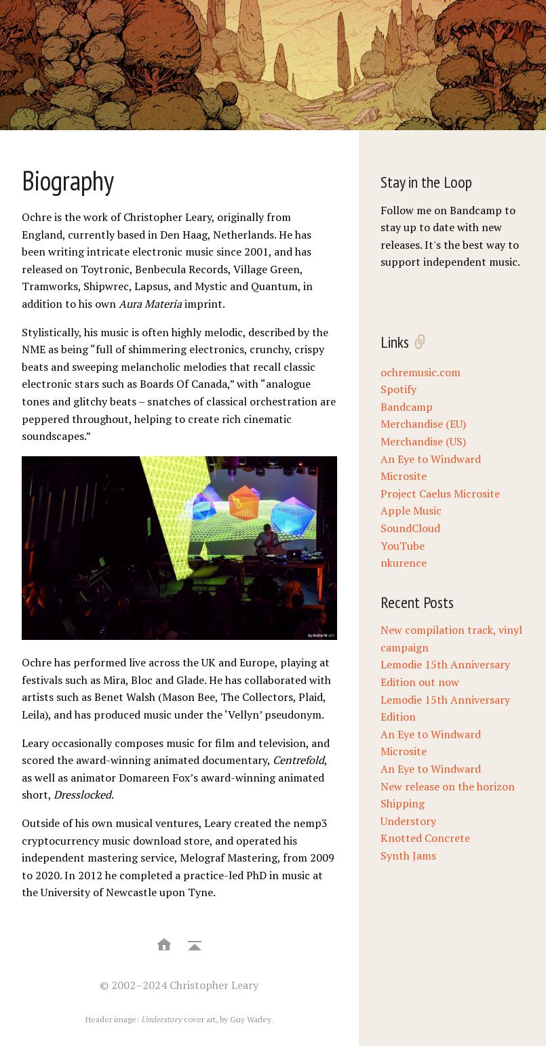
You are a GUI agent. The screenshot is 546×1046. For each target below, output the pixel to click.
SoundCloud (410, 528)
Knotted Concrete (425, 837)
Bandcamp (407, 406)
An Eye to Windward (431, 768)
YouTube (403, 545)
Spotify (398, 389)
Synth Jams (408, 855)
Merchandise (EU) (423, 423)
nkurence (404, 562)
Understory (408, 820)
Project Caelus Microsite (440, 493)
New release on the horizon (448, 786)
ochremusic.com (421, 372)
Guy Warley (250, 1019)
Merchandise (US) (423, 441)
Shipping (403, 803)
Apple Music (411, 510)
